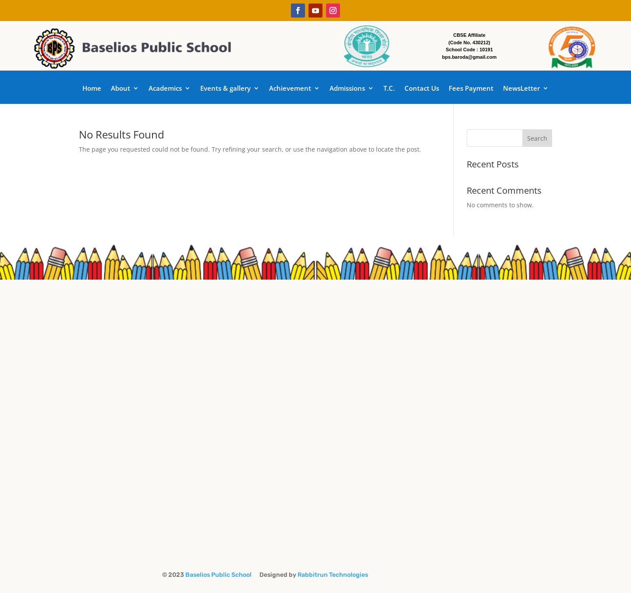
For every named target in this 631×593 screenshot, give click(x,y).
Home (91, 88)
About (120, 88)
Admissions (347, 88)
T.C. (389, 88)
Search (537, 138)
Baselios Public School (220, 575)
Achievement (290, 88)
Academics (165, 88)
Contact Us (421, 88)
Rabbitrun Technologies (333, 575)
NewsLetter (521, 88)
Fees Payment (471, 88)
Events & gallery (225, 88)
